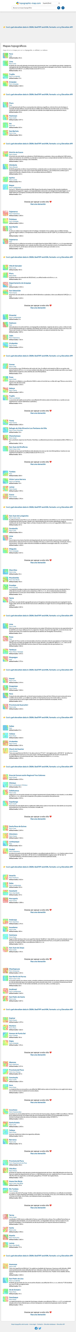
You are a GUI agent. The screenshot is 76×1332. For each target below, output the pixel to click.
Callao (11, 726)
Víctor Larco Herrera (17, 479)
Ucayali (15, 587)
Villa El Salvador (15, 266)
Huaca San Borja (15, 1181)
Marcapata (13, 899)
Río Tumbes (13, 1189)
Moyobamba (14, 578)
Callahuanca (14, 791)
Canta (11, 1228)
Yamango (20, 652)
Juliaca (12, 734)
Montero (12, 1026)
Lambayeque (17, 187)
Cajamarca (13, 212)
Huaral (11, 679)
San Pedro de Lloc (16, 1279)
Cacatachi (13, 891)
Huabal (12, 849)
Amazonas (16, 971)
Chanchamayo (14, 436)
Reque (11, 185)
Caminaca (13, 935)
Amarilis (12, 876)
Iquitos (12, 178)
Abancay (12, 1062)
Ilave (11, 1085)
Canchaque (13, 1297)
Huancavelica (17, 1112)
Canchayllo (13, 1078)
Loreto (15, 180)
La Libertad (16, 76)
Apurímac (16, 922)
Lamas (11, 1243)
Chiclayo (12, 783)
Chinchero (13, 834)
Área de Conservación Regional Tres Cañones (27, 775)
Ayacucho (16, 1237)
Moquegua (13, 657)
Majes (11, 1041)
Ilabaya (12, 388)
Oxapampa (13, 686)
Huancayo (13, 116)
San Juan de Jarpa (16, 948)
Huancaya (13, 1264)
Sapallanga (13, 802)
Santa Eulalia (14, 1123)
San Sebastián (15, 291)
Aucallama (13, 927)
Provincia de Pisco (16, 1070)
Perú (11, 54)
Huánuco (12, 323)
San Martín (13, 227)
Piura (11, 103)
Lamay (11, 487)
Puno (11, 377)
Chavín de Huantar (16, 749)
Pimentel (12, 315)
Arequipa (12, 82)
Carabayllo (13, 529)
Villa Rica (12, 1169)
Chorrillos (20, 430)
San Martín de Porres (17, 977)
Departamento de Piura (20, 1163)
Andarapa (13, 920)
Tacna (15, 390)
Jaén (11, 336)
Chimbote (13, 165)
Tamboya (12, 650)
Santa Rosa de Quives (17, 826)
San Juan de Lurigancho (18, 516)
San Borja (20, 1183)
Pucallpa (12, 585)
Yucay (11, 421)
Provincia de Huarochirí (18, 705)
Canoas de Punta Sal (17, 1033)
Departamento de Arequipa (20, 283)
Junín (14, 118)
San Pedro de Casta (17, 997)
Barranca (12, 1140)
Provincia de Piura (16, 1161)
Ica (10, 123)
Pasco (15, 688)
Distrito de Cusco (16, 152)
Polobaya (13, 219)
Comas (12, 365)
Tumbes (12, 472)
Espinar (12, 1018)
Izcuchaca (13, 1110)
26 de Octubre (14, 1290)
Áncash (15, 167)
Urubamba (13, 343)
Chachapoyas (14, 969)
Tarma (11, 1215)
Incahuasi (13, 989)
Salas (11, 883)
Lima (11, 62)
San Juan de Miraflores (18, 447)
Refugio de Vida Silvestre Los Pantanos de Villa (28, 428)
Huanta (12, 1236)
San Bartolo (14, 131)
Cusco (15, 154)
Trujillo (12, 74)
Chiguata (12, 549)
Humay (18, 1072)
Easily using (39, 27)
